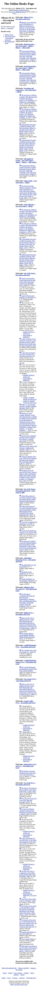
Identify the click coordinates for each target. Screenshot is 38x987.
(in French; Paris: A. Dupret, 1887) (28, 811)
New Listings (18, 973)
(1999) (27, 939)
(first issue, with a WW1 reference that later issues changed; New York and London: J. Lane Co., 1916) (28, 460)
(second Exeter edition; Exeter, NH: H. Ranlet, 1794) (27, 145)
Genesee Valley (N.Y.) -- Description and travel (25, 702)
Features (15, 978)
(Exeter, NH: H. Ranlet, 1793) (27, 129)
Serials (22, 975)
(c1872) (28, 841)
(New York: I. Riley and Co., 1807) (28, 910)
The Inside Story (31, 978)
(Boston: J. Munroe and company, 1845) (28, 447)
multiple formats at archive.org (29, 332)
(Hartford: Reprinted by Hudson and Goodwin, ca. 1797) (28, 113)
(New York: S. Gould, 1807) (28, 192)
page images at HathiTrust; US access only (30, 895)
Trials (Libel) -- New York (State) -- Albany (26, 181)
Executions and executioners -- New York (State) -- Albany (26, 90)
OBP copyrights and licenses (18, 984)
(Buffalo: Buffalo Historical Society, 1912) (27, 636)
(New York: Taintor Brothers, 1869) (28, 669)
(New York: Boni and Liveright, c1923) (28, 800)
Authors (26, 973)
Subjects (16, 975)
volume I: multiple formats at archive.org (29, 398)
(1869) (27, 933)
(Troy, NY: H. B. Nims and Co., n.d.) (27, 773)
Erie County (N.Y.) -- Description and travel (26, 680)
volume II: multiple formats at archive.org (29, 402)
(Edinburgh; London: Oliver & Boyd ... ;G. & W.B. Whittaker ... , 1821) (28, 422)
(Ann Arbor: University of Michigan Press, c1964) (27, 282)
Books (4, 978)
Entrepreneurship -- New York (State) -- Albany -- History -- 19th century (26, 68)
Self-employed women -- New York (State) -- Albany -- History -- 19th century (26, 160)
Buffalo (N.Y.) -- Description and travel (25, 613)
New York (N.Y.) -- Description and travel (26, 783)
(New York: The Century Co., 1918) (28, 651)
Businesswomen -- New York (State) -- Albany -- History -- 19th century (25, 46)
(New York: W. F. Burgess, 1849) (27, 900)
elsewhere (10, 28)
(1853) (28, 532)
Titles (32, 973)
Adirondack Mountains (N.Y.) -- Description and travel (26, 559)
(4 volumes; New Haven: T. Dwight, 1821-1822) (27, 438)
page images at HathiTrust (27, 336)
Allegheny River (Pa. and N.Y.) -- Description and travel (26, 589)
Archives (22, 978)
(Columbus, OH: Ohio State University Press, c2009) (27, 55)
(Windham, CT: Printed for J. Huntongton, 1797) (28, 99)
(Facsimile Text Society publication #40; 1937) (28, 511)
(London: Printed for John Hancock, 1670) (27, 499)
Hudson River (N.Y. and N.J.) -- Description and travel (26, 766)
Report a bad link (23, 968)
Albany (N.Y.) (9, 35)
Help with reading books (9, 968)
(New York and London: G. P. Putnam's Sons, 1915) (28, 476)
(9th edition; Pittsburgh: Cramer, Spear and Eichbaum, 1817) (28, 600)
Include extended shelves (21, 10)
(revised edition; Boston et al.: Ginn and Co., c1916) (28, 948)
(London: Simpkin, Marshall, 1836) (28, 406)
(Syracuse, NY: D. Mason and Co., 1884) (28, 623)
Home (5, 973)
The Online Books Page (19, 3)
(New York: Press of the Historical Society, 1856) (28, 545)
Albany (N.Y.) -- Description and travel (25, 18)
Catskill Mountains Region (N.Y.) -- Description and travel (26, 662)
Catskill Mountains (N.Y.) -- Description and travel (26, 646)
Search (10, 973)
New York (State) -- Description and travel (10, 38)
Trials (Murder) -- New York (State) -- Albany (25, 205)
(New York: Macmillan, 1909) (27, 873)
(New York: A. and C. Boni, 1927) (28, 790)
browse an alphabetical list (17, 12)
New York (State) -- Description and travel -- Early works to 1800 (26, 490)
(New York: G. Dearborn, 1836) (27, 28)
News (9, 978)
